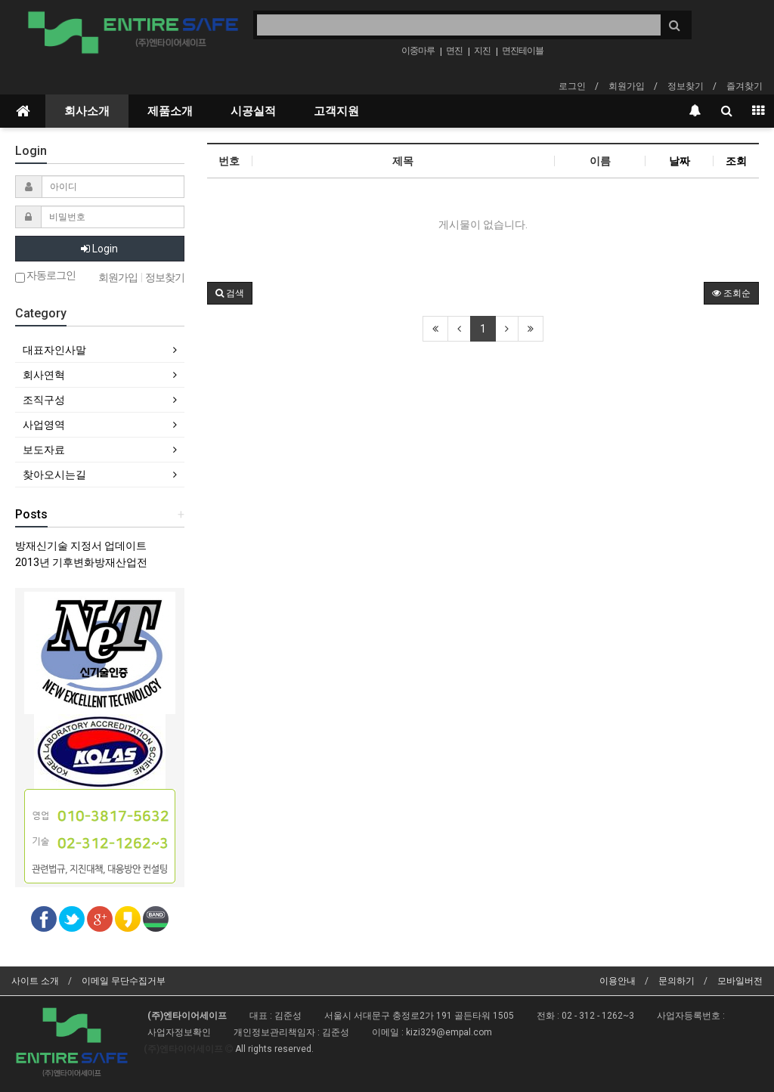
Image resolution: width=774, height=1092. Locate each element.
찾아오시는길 (54, 475)
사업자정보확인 (179, 1032)
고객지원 (336, 111)
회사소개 (87, 111)
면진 (454, 50)
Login (99, 249)
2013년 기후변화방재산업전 (81, 562)
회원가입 (626, 86)
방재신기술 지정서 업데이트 (81, 546)
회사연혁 (44, 375)
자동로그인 (45, 276)
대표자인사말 (54, 350)
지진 (482, 50)
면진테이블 (522, 50)
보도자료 (44, 450)
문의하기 (676, 981)
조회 (736, 161)
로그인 (572, 86)
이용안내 (617, 981)
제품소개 (170, 111)
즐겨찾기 (744, 86)
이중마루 (418, 50)
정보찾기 (685, 86)
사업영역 (44, 425)
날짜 (679, 161)
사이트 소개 (35, 981)
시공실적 (253, 111)
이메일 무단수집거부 (124, 981)
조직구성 (44, 400)
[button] (229, 293)
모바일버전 (740, 981)
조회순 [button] (731, 293)
